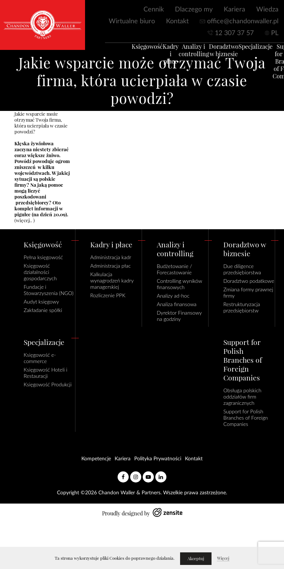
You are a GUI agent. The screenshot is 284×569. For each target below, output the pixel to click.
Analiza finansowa (176, 304)
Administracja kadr (110, 257)
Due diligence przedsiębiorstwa (242, 269)
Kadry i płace (161, 58)
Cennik (153, 9)
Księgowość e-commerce (40, 358)
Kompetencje (96, 458)
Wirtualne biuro (132, 21)
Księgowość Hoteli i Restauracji (45, 372)
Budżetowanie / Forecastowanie (174, 269)
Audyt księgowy (41, 301)
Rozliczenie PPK (107, 295)
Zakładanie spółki (43, 310)
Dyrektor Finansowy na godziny (179, 315)
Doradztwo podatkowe (248, 281)
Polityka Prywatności (157, 458)
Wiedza (267, 9)
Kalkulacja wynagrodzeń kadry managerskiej (111, 280)
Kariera (234, 9)
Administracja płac (110, 266)
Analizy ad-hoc (173, 295)
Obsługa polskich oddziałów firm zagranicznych (242, 396)
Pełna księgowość (43, 257)
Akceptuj (195, 558)
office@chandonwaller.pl (242, 21)
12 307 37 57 (234, 33)
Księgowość (137, 50)
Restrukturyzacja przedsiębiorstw (241, 307)
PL (274, 33)
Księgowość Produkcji (48, 384)
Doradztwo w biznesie (214, 54)
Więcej (223, 558)
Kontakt (177, 21)
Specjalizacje (246, 50)
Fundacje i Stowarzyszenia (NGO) (49, 290)
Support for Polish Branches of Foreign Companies (245, 417)
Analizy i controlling (184, 54)
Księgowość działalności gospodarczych (40, 272)
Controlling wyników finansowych (179, 284)
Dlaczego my (194, 9)
